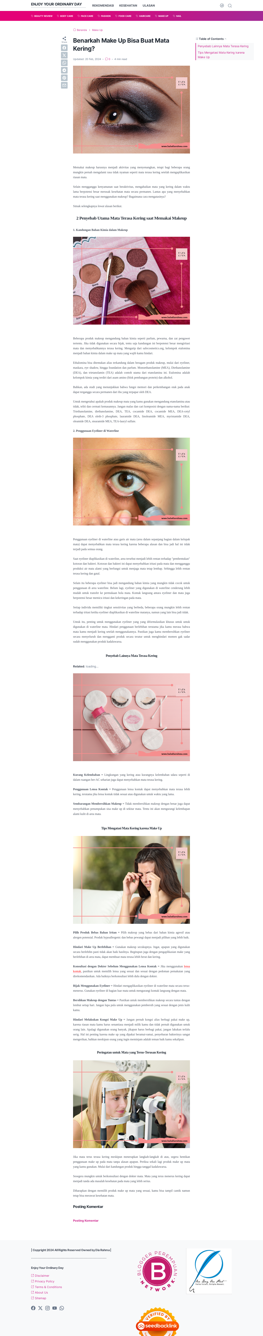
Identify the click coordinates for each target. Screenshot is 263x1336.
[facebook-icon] (33, 1308)
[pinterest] (64, 77)
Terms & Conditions (46, 1287)
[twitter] (64, 55)
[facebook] (64, 47)
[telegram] (64, 70)
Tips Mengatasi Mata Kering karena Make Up (221, 55)
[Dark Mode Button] (222, 5)
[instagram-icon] (47, 1308)
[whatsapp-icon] (62, 1308)
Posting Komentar (86, 1220)
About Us (39, 1292)
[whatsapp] (64, 62)
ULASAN (149, 5)
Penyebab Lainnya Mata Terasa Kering (223, 46)
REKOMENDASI (103, 5)
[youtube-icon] (54, 1308)
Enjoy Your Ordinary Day (56, 4)
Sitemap (38, 1298)
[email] (64, 85)
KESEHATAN (128, 5)
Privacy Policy (42, 1281)
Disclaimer (40, 1275)
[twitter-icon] (40, 1308)
